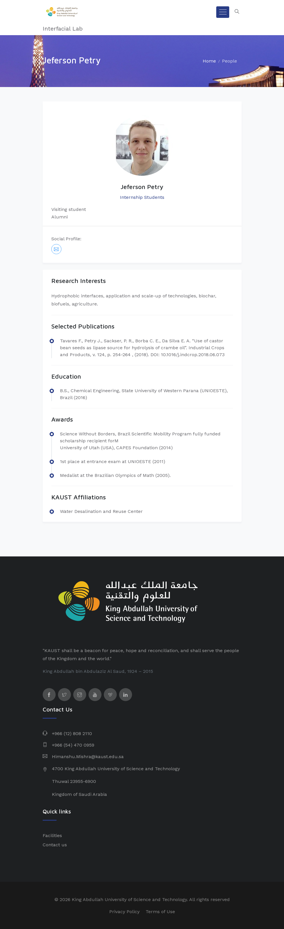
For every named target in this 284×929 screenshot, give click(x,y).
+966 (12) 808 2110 (72, 733)
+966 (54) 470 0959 (73, 745)
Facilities (52, 835)
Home (209, 61)
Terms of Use (160, 911)
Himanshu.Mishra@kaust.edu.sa (88, 756)
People (229, 61)
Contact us (55, 844)
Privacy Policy (124, 911)
